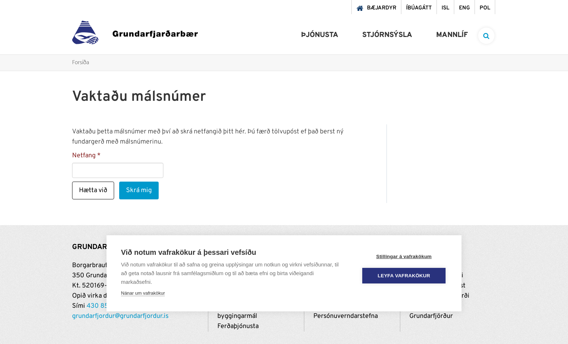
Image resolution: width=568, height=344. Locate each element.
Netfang (84, 156)
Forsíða (80, 62)
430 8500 (102, 306)
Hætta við (93, 190)
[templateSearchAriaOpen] (486, 36)
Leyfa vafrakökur (404, 275)
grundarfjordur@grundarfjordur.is (120, 316)
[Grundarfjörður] (135, 34)
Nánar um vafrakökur (143, 293)
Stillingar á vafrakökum (403, 256)
